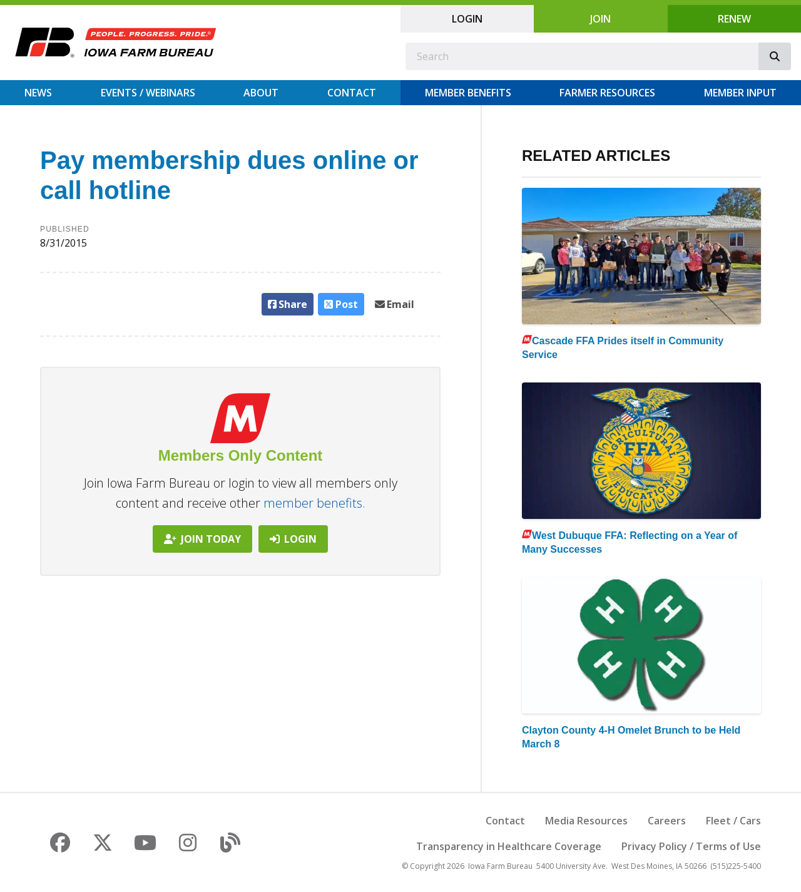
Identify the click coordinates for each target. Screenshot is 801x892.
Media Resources (586, 821)
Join (600, 19)
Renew (734, 19)
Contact (351, 93)
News (38, 93)
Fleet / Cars (733, 821)
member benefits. (314, 503)
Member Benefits (468, 93)
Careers (667, 821)
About (260, 93)
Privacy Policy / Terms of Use (691, 846)
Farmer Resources (607, 93)
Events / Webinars (148, 93)
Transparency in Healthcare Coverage (508, 846)
